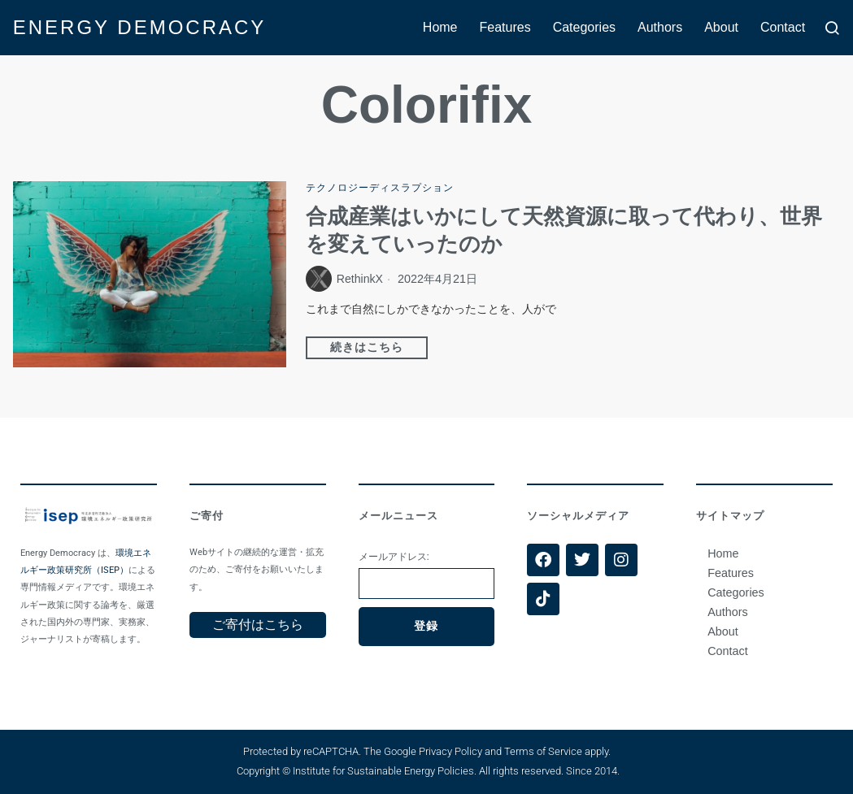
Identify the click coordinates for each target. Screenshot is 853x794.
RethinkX (360, 279)
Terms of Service (543, 751)
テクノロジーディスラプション (380, 187)
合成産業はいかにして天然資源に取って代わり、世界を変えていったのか (564, 230)
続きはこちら (366, 347)
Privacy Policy (450, 751)
